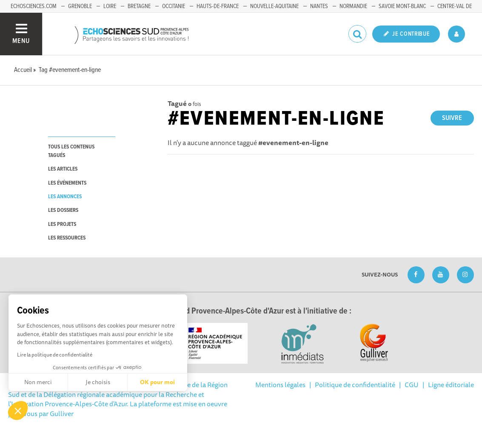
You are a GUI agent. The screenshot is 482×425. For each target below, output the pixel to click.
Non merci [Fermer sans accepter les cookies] (38, 382)
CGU (412, 384)
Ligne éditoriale (451, 384)
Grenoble (80, 6)
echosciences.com (34, 6)
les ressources (67, 238)
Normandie (353, 6)
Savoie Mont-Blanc (402, 6)
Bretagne (139, 6)
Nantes (319, 6)
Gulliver (62, 413)
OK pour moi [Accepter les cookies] (157, 382)
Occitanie (173, 6)
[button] (18, 410)
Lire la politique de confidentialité (54, 355)
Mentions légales (280, 384)
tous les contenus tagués (71, 151)
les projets (62, 224)
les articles (62, 169)
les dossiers (63, 210)
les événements (67, 183)
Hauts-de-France (218, 6)
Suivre (452, 118)
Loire (109, 6)
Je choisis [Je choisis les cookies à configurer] (98, 382)
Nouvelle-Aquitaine (274, 6)
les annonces (65, 196)
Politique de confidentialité (355, 384)
